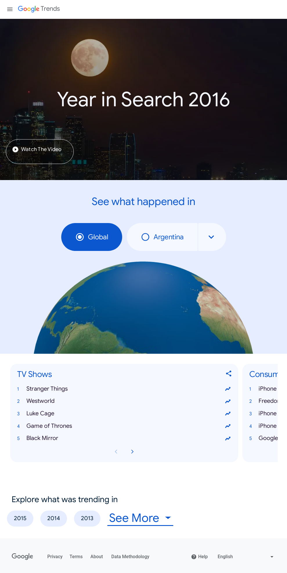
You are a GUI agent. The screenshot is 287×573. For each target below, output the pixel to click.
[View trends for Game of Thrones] (227, 426)
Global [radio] (91, 237)
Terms (76, 556)
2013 (87, 518)
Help (199, 557)
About (97, 556)
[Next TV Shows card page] (132, 452)
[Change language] (246, 557)
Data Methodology (130, 556)
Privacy (55, 556)
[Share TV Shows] (228, 374)
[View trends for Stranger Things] (227, 388)
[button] (124, 389)
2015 (20, 518)
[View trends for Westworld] (227, 401)
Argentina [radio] (162, 237)
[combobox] (212, 237)
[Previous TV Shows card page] (116, 452)
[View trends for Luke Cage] (227, 413)
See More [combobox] (134, 518)
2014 (53, 518)
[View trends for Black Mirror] (227, 438)
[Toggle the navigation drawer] (10, 9)
